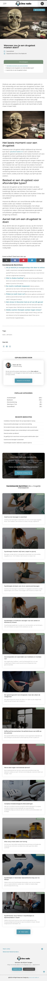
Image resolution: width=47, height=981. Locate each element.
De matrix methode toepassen (18, 286)
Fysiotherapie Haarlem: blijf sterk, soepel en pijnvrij (18, 442)
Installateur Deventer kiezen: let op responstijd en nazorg (19, 421)
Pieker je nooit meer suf (15, 294)
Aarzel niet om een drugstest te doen (16, 70)
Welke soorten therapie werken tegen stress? (23, 310)
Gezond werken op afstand (11, 433)
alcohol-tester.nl (16, 152)
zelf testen (9, 334)
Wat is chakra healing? (15, 278)
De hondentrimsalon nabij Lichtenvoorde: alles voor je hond (20, 427)
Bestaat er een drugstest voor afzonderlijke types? (20, 68)
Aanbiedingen (11, 397)
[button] (4, 3)
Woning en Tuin (12, 404)
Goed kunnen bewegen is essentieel (14, 439)
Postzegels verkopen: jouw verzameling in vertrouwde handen (21, 430)
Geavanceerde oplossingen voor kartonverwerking (18, 424)
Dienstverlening (12, 402)
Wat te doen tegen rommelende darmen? (17, 767)
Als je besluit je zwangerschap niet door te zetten (25, 267)
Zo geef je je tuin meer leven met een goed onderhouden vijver (21, 436)
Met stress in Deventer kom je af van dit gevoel (24, 302)
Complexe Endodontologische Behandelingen (18, 803)
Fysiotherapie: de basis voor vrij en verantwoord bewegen (22, 586)
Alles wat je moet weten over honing (15, 841)
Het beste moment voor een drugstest (17, 65)
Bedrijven (10, 400)
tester (4, 334)
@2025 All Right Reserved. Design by (23, 977)
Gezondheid (10, 51)
